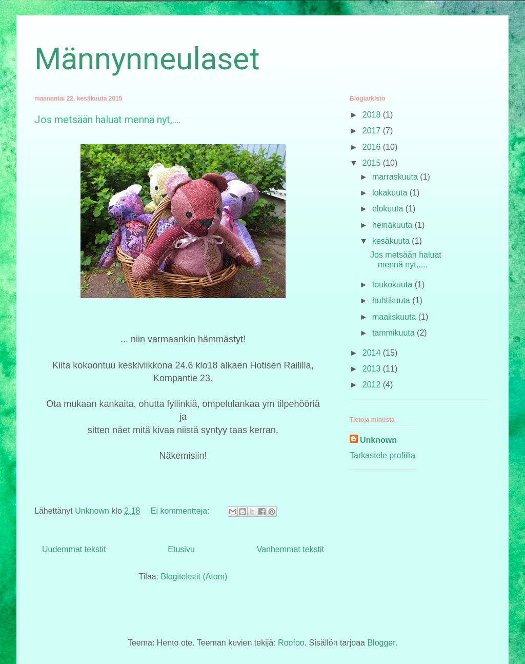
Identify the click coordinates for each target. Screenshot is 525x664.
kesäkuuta (392, 241)
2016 (372, 147)
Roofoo (291, 642)
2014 (372, 352)
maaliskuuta (395, 317)
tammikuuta (394, 332)
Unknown (378, 440)
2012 (372, 384)
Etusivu (181, 549)
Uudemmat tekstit (74, 549)
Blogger (381, 642)
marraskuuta (396, 176)
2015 (372, 163)
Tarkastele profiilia (382, 455)
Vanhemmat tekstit (290, 549)
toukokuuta (393, 284)
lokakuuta (391, 192)
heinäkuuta (393, 225)
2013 (372, 368)
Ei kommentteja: (181, 510)
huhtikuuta (392, 300)
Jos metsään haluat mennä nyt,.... (107, 119)
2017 (372, 130)
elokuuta (389, 208)
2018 (372, 114)
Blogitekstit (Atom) (194, 576)
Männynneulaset (147, 59)
